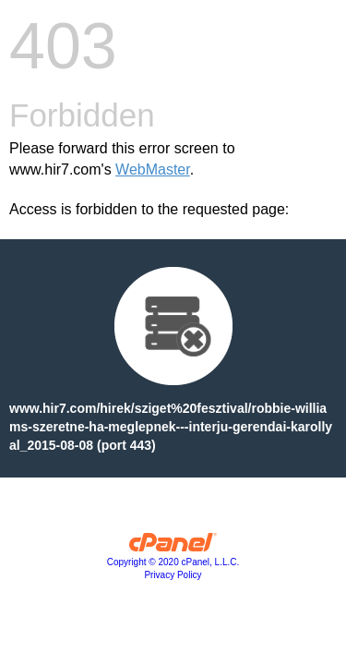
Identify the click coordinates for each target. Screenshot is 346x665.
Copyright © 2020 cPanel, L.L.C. (173, 562)
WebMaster (152, 169)
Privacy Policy (172, 575)
